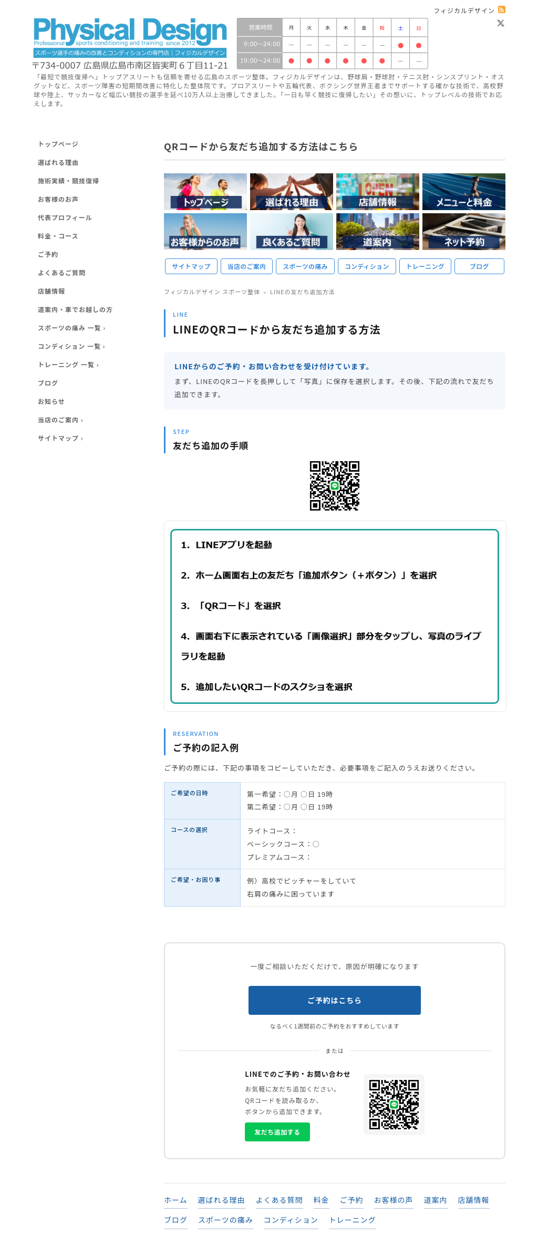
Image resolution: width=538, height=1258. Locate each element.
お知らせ (51, 401)
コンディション (367, 266)
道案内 (436, 1199)
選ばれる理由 (221, 1199)
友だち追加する (277, 1131)
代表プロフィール (65, 217)
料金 (321, 1199)
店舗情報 (474, 1199)
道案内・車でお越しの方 (75, 309)
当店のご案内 (246, 266)
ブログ (479, 266)
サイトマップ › (61, 437)
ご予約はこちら (334, 1000)
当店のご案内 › (61, 419)
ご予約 (352, 1199)
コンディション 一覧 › (72, 345)
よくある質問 (279, 1199)
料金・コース (58, 235)
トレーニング (425, 266)
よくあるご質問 (62, 272)
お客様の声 (393, 1199)
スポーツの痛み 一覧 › (72, 327)
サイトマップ (191, 266)
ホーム (176, 1199)
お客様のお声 (58, 198)
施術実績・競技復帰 (68, 180)
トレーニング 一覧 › (68, 364)
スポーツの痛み (305, 266)
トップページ (58, 143)
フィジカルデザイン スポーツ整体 (212, 291)
